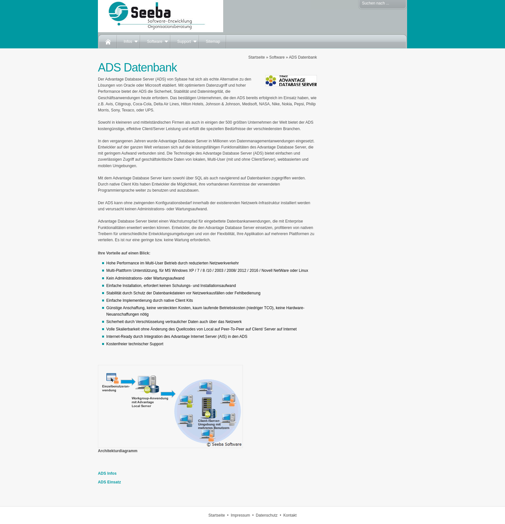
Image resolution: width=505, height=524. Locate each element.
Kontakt (290, 515)
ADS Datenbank (303, 57)
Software (154, 41)
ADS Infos (107, 473)
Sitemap (213, 41)
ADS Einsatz (109, 482)
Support (184, 41)
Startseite (256, 57)
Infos (128, 41)
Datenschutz (267, 515)
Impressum (240, 515)
